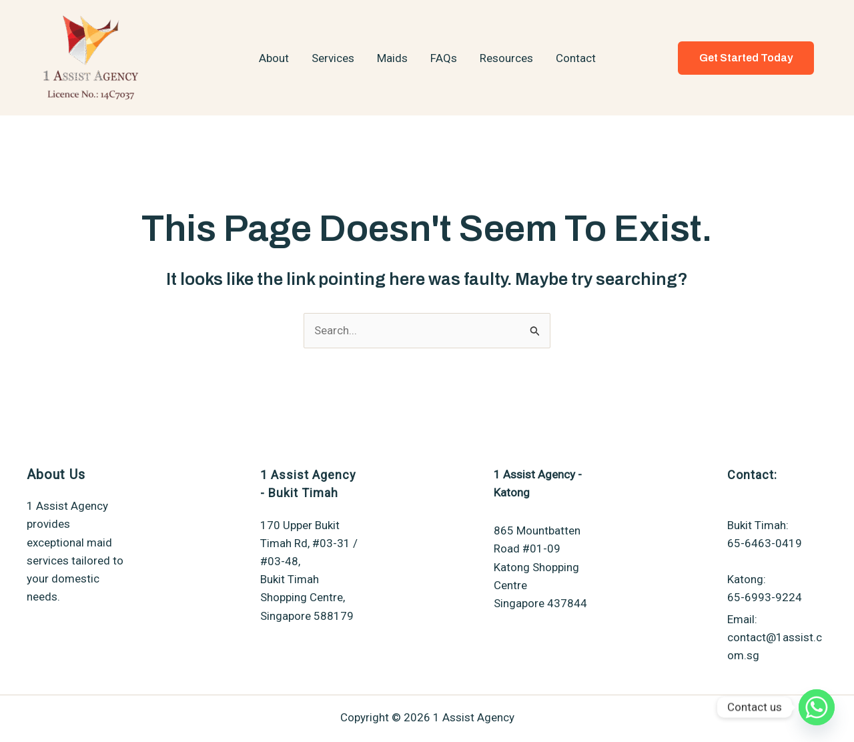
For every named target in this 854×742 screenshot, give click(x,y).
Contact (576, 58)
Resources (506, 58)
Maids (392, 58)
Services (333, 58)
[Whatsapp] (817, 707)
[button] (746, 58)
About (274, 58)
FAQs (443, 58)
